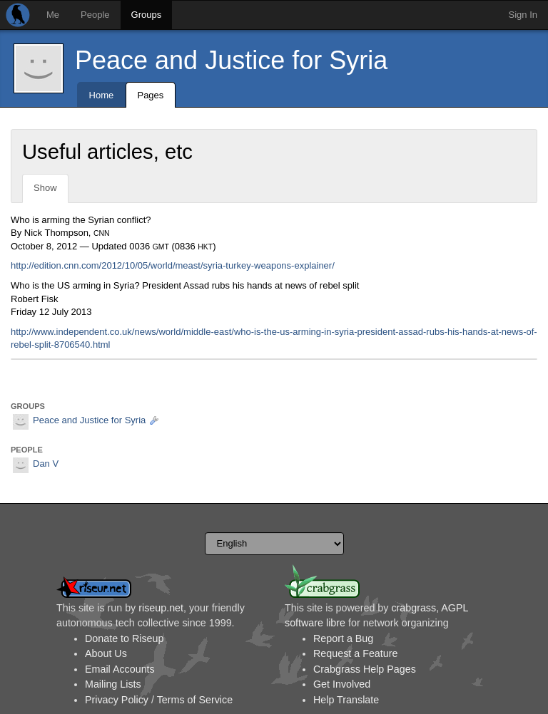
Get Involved (341, 684)
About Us (106, 653)
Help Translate (346, 699)
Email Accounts (120, 669)
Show (45, 187)
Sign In (523, 14)
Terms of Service (195, 699)
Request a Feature (355, 653)
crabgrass (413, 608)
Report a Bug (343, 638)
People (95, 14)
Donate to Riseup (124, 638)
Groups (146, 14)
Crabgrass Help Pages (364, 669)
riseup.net (160, 608)
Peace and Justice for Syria (231, 60)
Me (52, 14)
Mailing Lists (113, 684)
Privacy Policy (116, 699)
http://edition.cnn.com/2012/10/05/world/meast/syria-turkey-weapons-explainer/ (173, 265)
